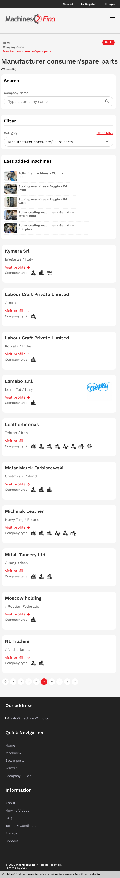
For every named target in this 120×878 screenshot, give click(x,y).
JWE (24, 868)
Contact (11, 841)
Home (7, 42)
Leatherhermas (22, 424)
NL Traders (17, 641)
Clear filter (105, 133)
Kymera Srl (17, 251)
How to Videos (17, 811)
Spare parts (15, 760)
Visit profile (15, 267)
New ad (66, 4)
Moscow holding (23, 598)
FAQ (8, 818)
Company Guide (13, 47)
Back (108, 42)
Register (88, 4)
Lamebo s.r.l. (19, 381)
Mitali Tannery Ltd (25, 554)
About (10, 803)
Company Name (16, 93)
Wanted (11, 768)
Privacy (11, 833)
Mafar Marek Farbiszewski (34, 468)
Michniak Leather (24, 511)
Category (58, 133)
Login (109, 4)
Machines (13, 753)
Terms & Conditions (21, 826)
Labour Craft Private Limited (37, 294)
